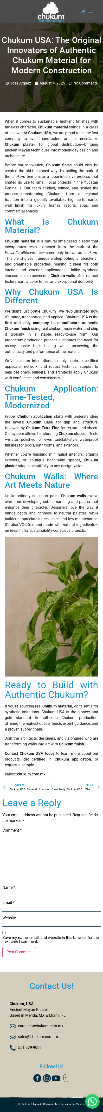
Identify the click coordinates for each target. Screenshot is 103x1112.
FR (91, 11)
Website (9, 918)
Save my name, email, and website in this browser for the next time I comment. (50, 939)
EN (82, 11)
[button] (92, 1101)
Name (8, 887)
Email (8, 903)
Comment (12, 830)
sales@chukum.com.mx (25, 774)
